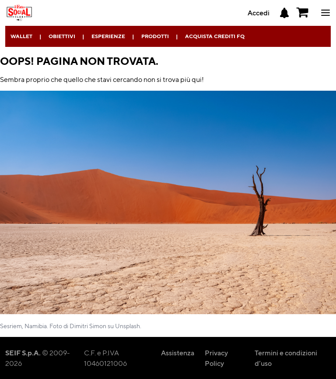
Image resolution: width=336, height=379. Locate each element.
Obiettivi (62, 36)
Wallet (21, 36)
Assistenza (177, 352)
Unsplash (127, 325)
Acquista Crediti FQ (215, 36)
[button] (303, 13)
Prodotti (155, 36)
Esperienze (108, 36)
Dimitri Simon (88, 325)
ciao (325, 12)
